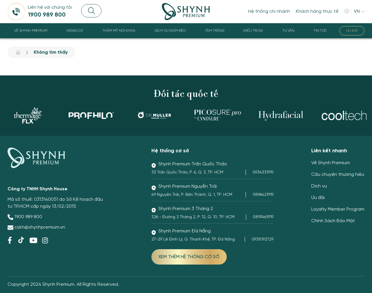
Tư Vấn (288, 30)
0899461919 (263, 217)
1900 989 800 (28, 216)
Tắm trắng (214, 30)
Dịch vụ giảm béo (170, 30)
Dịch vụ (319, 186)
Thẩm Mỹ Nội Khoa (118, 30)
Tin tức (320, 30)
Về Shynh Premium (30, 30)
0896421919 (263, 195)
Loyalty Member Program (337, 209)
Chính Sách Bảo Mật (333, 220)
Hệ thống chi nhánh (269, 11)
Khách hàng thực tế (317, 11)
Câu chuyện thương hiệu (337, 174)
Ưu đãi (352, 30)
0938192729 (262, 239)
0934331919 (263, 172)
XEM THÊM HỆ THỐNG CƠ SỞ (188, 256)
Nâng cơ (75, 30)
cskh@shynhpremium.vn (40, 227)
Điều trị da (253, 30)
